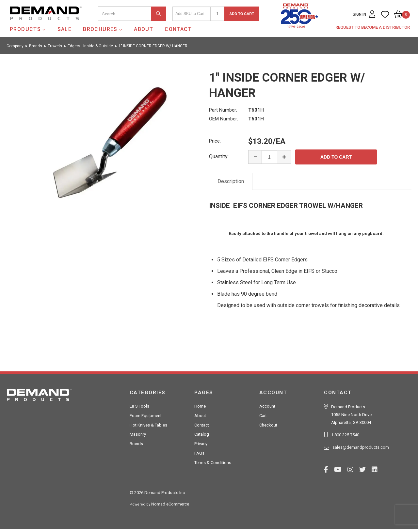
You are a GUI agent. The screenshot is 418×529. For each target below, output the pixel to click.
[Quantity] (217, 14)
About (143, 29)
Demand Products (30, 25)
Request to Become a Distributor (372, 27)
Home (200, 406)
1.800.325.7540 (345, 434)
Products (25, 29)
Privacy (200, 443)
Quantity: (219, 156)
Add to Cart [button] (241, 14)
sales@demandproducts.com (360, 447)
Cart (263, 415)
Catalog (201, 434)
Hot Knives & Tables (148, 425)
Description (230, 181)
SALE (64, 29)
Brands (136, 443)
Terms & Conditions (212, 462)
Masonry (138, 434)
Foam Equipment (146, 415)
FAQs (199, 453)
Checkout (268, 425)
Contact (178, 29)
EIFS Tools (139, 406)
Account (267, 406)
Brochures (100, 29)
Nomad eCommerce (170, 504)
